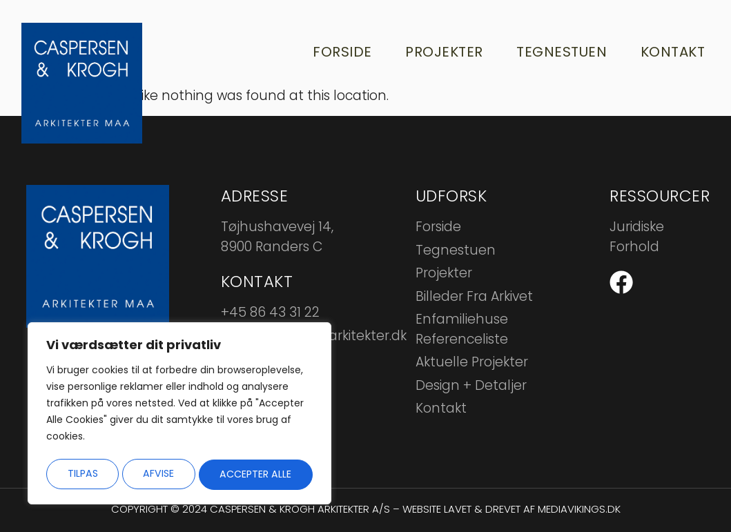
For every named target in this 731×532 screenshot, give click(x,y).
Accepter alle (256, 473)
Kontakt (671, 51)
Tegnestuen (559, 51)
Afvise (158, 473)
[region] (179, 415)
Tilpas (81, 473)
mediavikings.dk (579, 509)
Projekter (441, 51)
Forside (337, 51)
